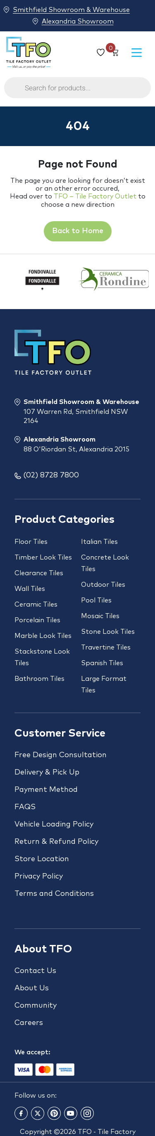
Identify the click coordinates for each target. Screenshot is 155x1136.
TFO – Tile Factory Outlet (95, 196)
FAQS (25, 807)
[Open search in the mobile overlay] (77, 91)
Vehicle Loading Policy (53, 824)
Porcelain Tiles (37, 620)
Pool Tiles (96, 600)
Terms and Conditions (54, 893)
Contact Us (35, 971)
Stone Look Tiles (108, 631)
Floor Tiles (31, 541)
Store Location (41, 859)
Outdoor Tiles (103, 584)
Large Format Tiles (103, 684)
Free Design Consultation (60, 755)
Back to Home (77, 231)
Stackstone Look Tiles (42, 657)
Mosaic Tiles (100, 616)
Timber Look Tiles (43, 557)
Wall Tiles (29, 589)
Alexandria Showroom (78, 21)
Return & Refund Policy (56, 842)
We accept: (32, 1052)
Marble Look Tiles (43, 636)
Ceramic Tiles (35, 604)
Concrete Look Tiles (105, 563)
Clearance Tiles (38, 573)
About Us (31, 988)
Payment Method (46, 790)
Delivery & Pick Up (46, 772)
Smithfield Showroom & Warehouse (71, 9)
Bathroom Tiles (39, 678)
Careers (28, 1023)
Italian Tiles (99, 541)
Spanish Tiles (102, 663)
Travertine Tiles (106, 647)
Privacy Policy (38, 876)
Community (35, 1005)
